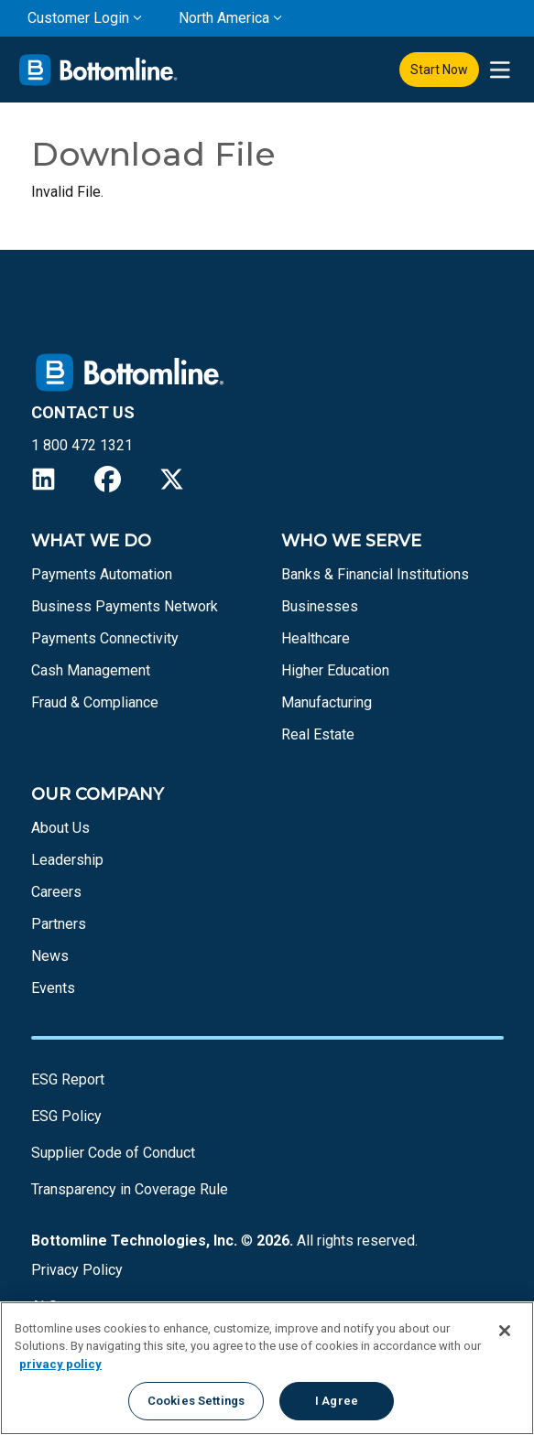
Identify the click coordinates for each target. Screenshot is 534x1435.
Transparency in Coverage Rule (129, 1189)
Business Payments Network (124, 606)
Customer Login (78, 18)
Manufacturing (326, 702)
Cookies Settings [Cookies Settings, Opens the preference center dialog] (196, 1401)
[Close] (505, 1331)
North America (224, 18)
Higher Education (335, 670)
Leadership (67, 860)
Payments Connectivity (105, 638)
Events (53, 988)
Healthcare (315, 638)
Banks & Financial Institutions (375, 574)
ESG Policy (66, 1116)
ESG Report (67, 1079)
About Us (60, 827)
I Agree (336, 1401)
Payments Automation (101, 574)
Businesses (319, 606)
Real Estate (317, 734)
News (50, 956)
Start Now (439, 69)
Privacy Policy (77, 1270)
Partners (58, 924)
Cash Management (90, 670)
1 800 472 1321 (82, 445)
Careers (56, 892)
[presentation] (500, 70)
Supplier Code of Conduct (113, 1152)
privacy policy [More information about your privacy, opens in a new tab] (60, 1364)
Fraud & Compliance (94, 702)
